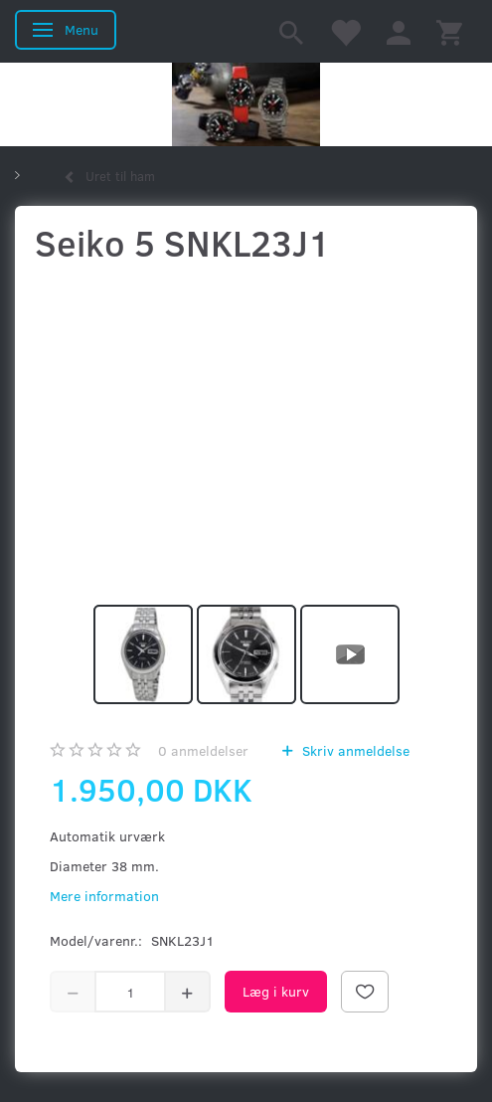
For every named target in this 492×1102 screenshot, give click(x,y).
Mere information (104, 895)
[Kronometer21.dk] (246, 104)
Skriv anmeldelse (354, 750)
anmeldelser (203, 750)
